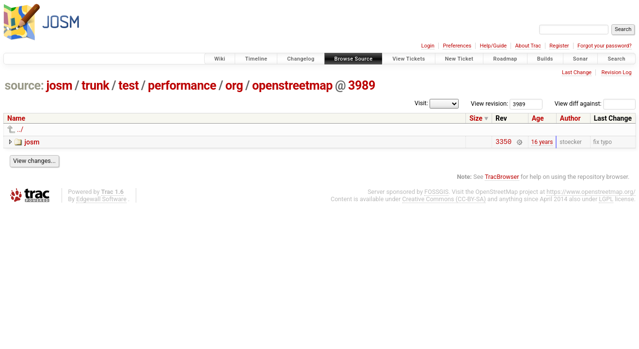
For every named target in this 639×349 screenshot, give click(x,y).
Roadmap (505, 59)
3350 (503, 142)
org (234, 86)
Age (538, 118)
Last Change (576, 72)
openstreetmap (292, 86)
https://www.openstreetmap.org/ (591, 193)
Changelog (300, 59)
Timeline (256, 59)
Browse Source (354, 59)
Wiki (219, 59)
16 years (542, 142)
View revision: (489, 103)
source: (24, 86)
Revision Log (616, 72)
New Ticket (459, 59)
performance (182, 86)
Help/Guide (493, 46)
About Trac (528, 46)
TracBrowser (502, 178)
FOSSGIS (436, 193)
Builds (545, 59)
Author (570, 118)
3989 (361, 86)
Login (427, 46)
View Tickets (408, 59)
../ (20, 129)
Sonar (580, 59)
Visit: (421, 103)
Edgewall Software (101, 200)
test (128, 86)
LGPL (606, 200)
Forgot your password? (604, 46)
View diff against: (595, 103)
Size (475, 118)
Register (559, 46)
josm (59, 86)
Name (16, 118)
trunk (95, 86)
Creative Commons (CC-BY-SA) (444, 200)
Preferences (457, 46)
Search (616, 59)
